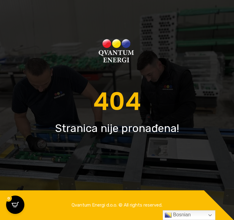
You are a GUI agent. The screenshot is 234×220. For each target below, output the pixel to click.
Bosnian (178, 215)
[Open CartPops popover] (15, 205)
